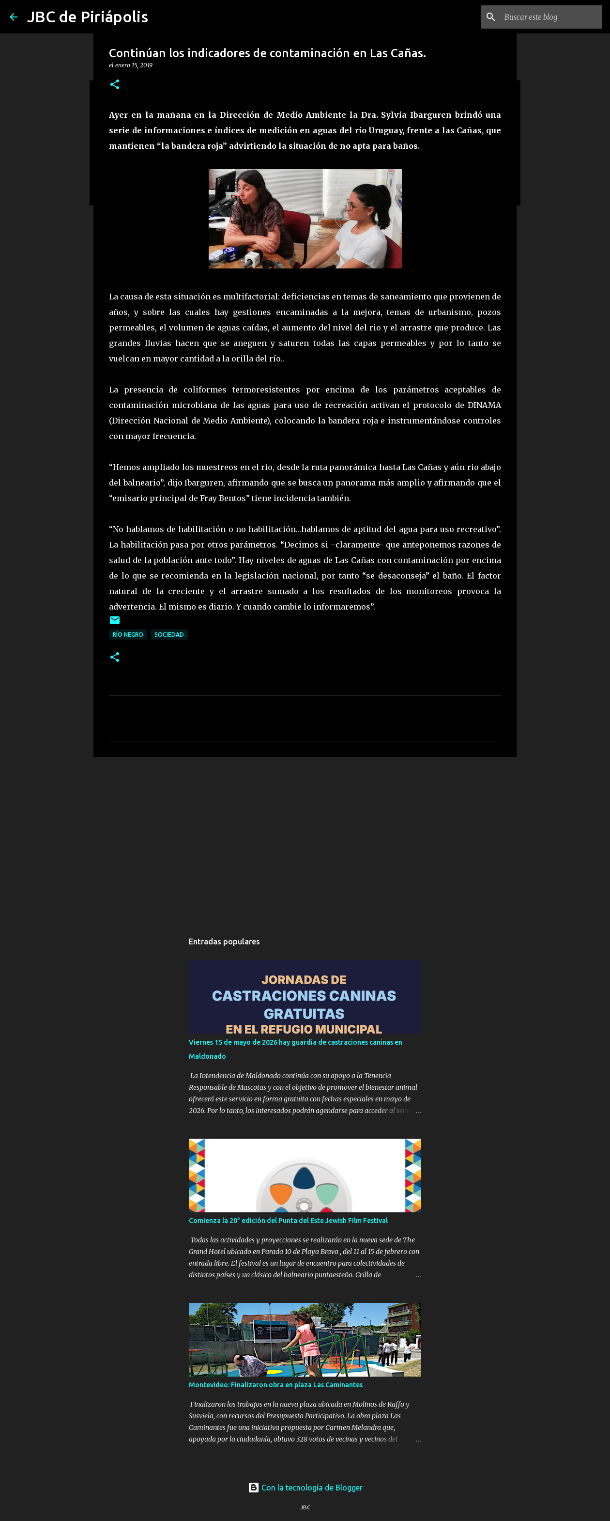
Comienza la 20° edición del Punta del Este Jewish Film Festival (288, 1220)
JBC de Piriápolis (87, 16)
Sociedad (169, 634)
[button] (115, 85)
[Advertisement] (305, 839)
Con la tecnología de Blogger (305, 1487)
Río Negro (128, 634)
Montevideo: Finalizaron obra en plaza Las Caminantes (276, 1385)
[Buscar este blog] (551, 17)
